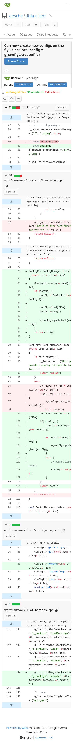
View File (62, 107)
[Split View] (12, 99)
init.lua (28, 107)
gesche (16, 16)
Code (9, 34)
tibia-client (36, 16)
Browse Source (16, 61)
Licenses (40, 737)
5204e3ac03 (23, 84)
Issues (26, 34)
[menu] (18, 99)
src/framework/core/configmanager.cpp (33, 180)
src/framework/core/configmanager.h (32, 530)
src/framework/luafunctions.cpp (29, 610)
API (51, 737)
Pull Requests (47, 34)
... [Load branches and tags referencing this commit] (6, 70)
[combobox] (5, 99)
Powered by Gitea (17, 728)
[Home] (7, 4)
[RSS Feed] (50, 16)
